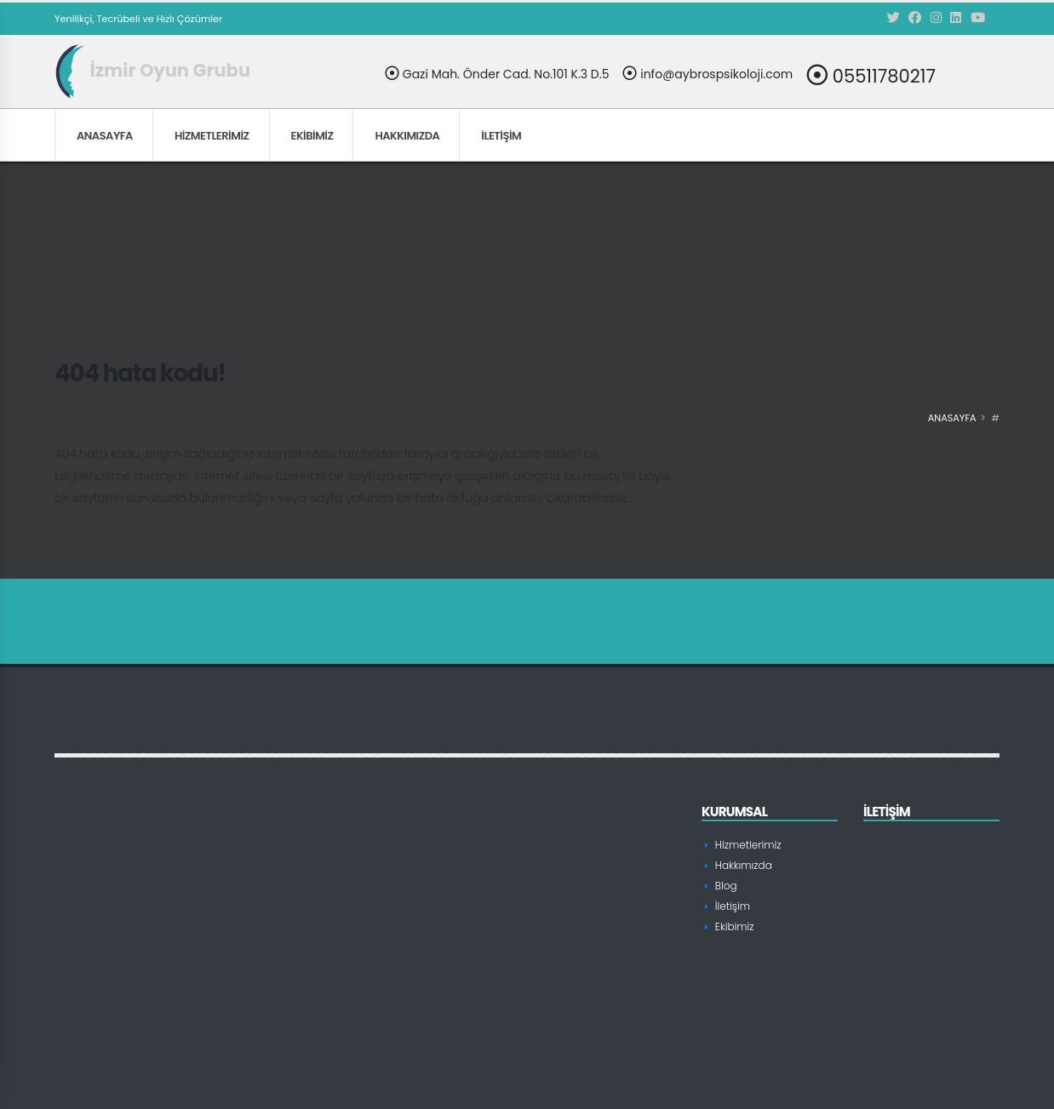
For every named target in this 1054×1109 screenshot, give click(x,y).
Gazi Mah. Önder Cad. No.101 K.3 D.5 (497, 74)
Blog (725, 885)
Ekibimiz (312, 136)
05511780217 (871, 75)
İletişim (501, 136)
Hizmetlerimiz (212, 136)
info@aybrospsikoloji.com (707, 74)
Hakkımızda (407, 136)
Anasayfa (105, 136)
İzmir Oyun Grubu (152, 70)
